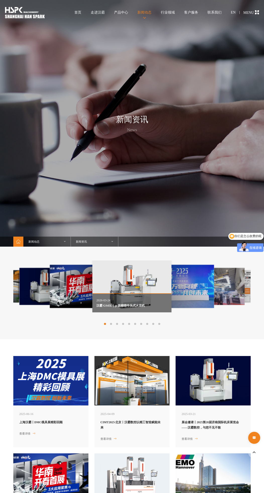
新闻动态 (144, 12)
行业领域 (168, 12)
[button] (105, 324)
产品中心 (121, 12)
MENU (251, 12)
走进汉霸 (98, 12)
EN (233, 12)
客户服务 (191, 12)
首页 (77, 12)
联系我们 (214, 12)
